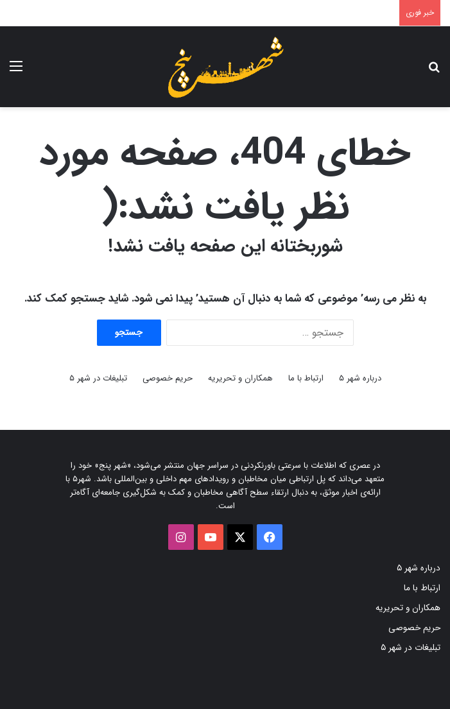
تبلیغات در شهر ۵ (98, 378)
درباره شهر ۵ (360, 378)
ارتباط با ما (306, 378)
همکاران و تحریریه (240, 378)
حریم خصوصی (168, 378)
